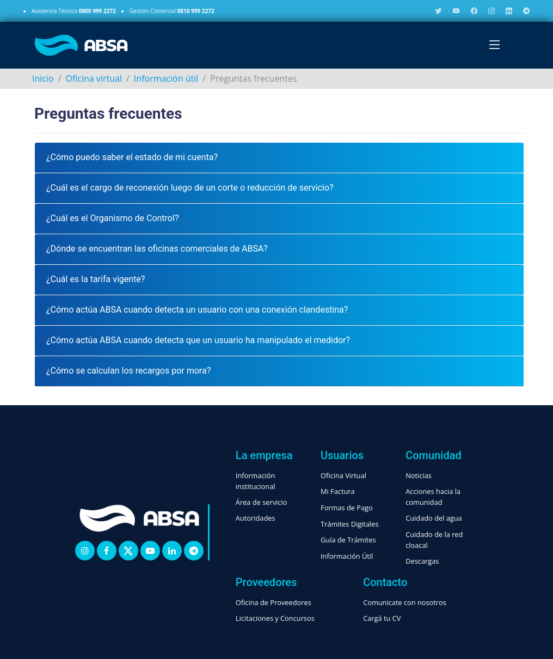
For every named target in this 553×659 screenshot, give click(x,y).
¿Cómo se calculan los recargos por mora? (128, 370)
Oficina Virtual (343, 475)
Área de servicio (261, 502)
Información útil (166, 78)
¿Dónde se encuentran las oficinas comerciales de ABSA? (157, 248)
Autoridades (255, 518)
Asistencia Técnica (74, 11)
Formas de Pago (347, 507)
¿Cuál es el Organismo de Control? (112, 218)
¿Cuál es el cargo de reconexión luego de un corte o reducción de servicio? (190, 187)
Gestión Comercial (172, 11)
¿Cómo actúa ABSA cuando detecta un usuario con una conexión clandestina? (197, 309)
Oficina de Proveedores (273, 602)
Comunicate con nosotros (404, 602)
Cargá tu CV (382, 618)
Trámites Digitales (350, 524)
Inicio (43, 78)
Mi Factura (338, 491)
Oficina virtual (94, 78)
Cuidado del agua (433, 518)
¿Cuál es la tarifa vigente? (95, 279)
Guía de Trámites (348, 540)
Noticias (418, 475)
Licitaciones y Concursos (275, 618)
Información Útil (347, 556)
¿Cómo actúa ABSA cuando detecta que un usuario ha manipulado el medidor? (198, 340)
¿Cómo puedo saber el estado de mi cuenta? (132, 157)
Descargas (422, 561)
